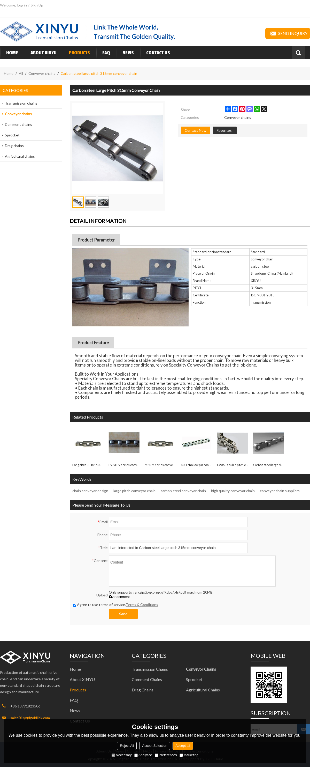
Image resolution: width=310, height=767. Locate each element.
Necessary (121, 755)
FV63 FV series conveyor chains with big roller (124, 465)
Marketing (189, 755)
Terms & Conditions (142, 604)
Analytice (143, 755)
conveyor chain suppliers (280, 490)
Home (9, 52)
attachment (119, 597)
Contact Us (155, 52)
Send (123, 614)
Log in (22, 5)
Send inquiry (287, 33)
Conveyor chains (41, 73)
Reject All (127, 746)
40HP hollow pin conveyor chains (196, 465)
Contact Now (195, 130)
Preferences (166, 755)
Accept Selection (154, 746)
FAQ (103, 52)
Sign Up (37, 5)
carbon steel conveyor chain (183, 490)
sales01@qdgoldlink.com (30, 717)
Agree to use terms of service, (115, 604)
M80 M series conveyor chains (160, 465)
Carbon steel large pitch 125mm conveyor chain (268, 465)
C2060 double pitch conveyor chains (232, 465)
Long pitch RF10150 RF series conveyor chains (87, 465)
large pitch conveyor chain (134, 490)
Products (76, 52)
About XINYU (40, 52)
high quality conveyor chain (233, 490)
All (21, 73)
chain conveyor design (90, 490)
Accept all (182, 746)
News (125, 52)
